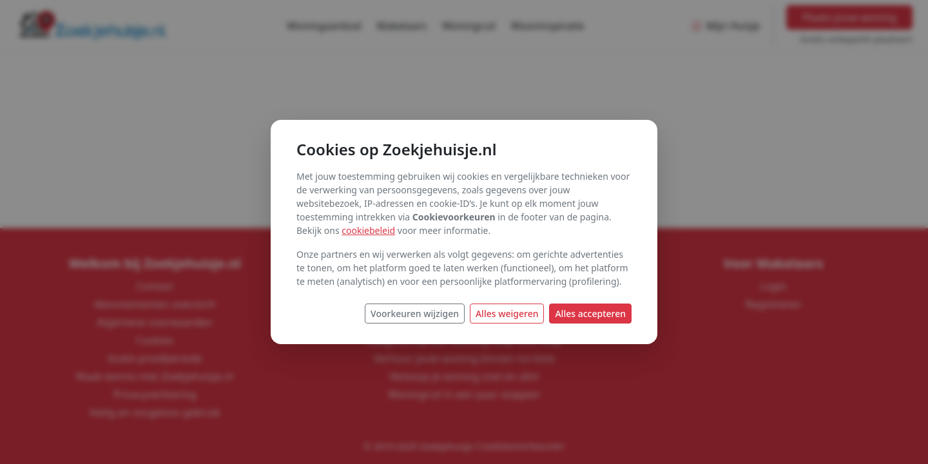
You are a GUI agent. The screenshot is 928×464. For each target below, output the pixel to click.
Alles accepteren (590, 313)
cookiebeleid (368, 230)
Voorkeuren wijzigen (415, 313)
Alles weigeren (507, 313)
